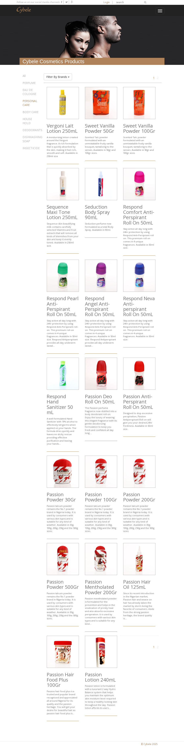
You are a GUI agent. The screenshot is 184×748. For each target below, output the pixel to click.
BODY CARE (30, 112)
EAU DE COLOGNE (29, 92)
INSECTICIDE (31, 148)
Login (106, 2)
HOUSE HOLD (27, 121)
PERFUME (29, 83)
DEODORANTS (32, 130)
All (24, 76)
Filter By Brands (57, 77)
